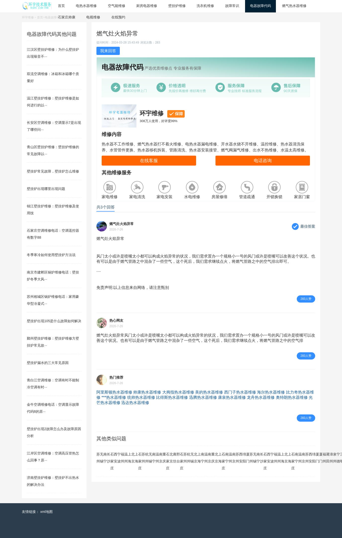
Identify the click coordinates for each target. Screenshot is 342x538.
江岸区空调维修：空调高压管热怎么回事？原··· (53, 456)
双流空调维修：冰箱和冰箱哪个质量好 (53, 77)
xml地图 (46, 512)
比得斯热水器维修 (172, 397)
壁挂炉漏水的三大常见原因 (48, 363)
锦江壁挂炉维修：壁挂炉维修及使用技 (53, 209)
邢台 (178, 457)
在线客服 (149, 160)
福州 (122, 457)
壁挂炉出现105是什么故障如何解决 (54, 321)
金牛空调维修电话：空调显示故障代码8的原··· (53, 408)
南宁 (105, 457)
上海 (129, 457)
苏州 (98, 457)
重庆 (164, 457)
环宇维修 (28, 17)
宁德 (338, 457)
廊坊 (174, 457)
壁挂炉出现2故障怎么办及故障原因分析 (54, 432)
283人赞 (305, 299)
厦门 (248, 457)
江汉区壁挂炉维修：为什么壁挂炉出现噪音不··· (53, 52)
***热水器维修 (113, 397)
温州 (126, 457)
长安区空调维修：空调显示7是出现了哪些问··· (54, 126)
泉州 (335, 457)
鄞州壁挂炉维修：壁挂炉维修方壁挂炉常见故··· (53, 341)
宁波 (119, 457)
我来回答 (108, 51)
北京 (133, 457)
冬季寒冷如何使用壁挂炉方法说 (51, 255)
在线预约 (118, 17)
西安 (115, 457)
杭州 (147, 457)
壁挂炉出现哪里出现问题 (46, 189)
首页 (40, 17)
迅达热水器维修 (135, 403)
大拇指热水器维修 (178, 392)
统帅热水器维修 (141, 397)
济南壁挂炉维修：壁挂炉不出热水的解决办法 (53, 481)
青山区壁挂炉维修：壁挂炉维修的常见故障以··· (53, 150)
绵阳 (244, 457)
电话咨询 (263, 160)
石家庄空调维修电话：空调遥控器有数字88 (53, 233)
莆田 (328, 457)
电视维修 (93, 17)
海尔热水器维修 (271, 392)
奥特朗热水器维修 (292, 397)
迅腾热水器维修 (203, 397)
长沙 (108, 457)
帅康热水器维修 (147, 392)
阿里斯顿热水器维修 (114, 392)
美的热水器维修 (209, 392)
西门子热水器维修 (240, 392)
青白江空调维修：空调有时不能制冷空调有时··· (53, 383)
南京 (161, 457)
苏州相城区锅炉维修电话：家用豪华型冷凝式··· (53, 300)
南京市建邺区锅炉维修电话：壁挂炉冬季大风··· (53, 275)
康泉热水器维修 (232, 397)
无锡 (101, 457)
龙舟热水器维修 (261, 397)
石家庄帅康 (66, 17)
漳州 (331, 457)
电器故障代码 (54, 17)
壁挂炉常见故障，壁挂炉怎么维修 (53, 171)
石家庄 (112, 461)
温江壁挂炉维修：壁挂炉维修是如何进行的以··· (53, 101)
